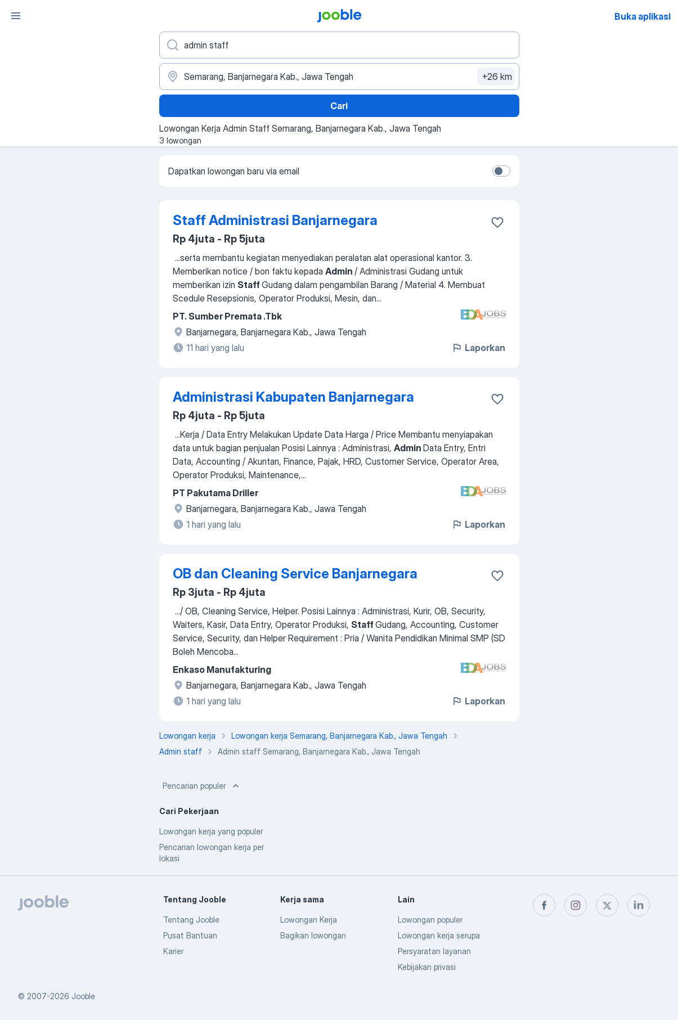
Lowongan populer (430, 919)
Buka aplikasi (642, 16)
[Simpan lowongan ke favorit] (497, 222)
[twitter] (607, 905)
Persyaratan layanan (434, 951)
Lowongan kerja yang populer (211, 831)
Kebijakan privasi (427, 967)
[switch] (501, 171)
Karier (173, 951)
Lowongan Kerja (308, 919)
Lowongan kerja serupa (439, 935)
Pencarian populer (202, 786)
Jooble (83, 996)
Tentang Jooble (191, 919)
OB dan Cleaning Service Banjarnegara (295, 573)
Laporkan (478, 347)
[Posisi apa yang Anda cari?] (339, 45)
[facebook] (544, 905)
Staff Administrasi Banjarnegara (275, 220)
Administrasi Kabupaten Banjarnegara (293, 397)
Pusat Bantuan (190, 935)
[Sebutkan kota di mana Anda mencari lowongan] (339, 76)
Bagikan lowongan (313, 935)
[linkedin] (638, 905)
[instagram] (575, 905)
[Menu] (16, 16)
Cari (339, 105)
